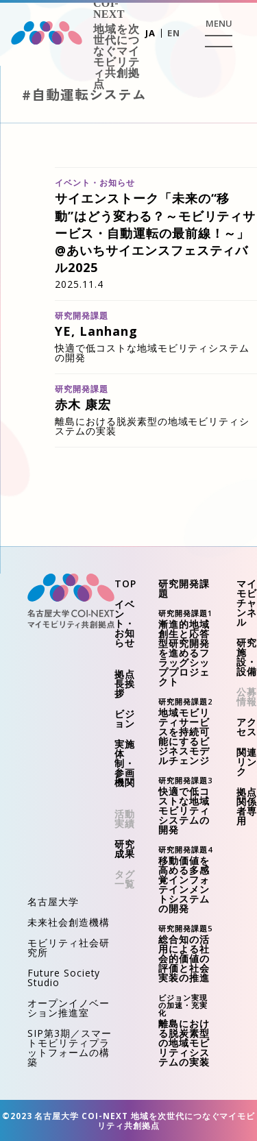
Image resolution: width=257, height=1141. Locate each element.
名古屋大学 (53, 901)
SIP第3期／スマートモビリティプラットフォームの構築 (69, 1047)
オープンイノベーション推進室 (68, 1007)
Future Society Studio (63, 977)
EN (173, 33)
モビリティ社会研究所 (68, 947)
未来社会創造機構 (68, 922)
